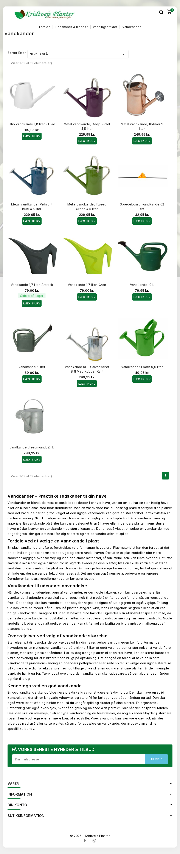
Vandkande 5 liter (32, 367)
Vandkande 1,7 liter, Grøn (87, 285)
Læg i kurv (31, 136)
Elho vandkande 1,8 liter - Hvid (32, 124)
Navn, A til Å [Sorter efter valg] (78, 54)
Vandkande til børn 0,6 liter (142, 367)
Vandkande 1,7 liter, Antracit (32, 285)
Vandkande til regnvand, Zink (31, 447)
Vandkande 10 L (142, 285)
